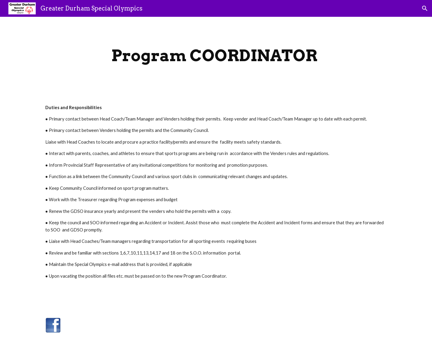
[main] (216, 55)
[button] (425, 8)
